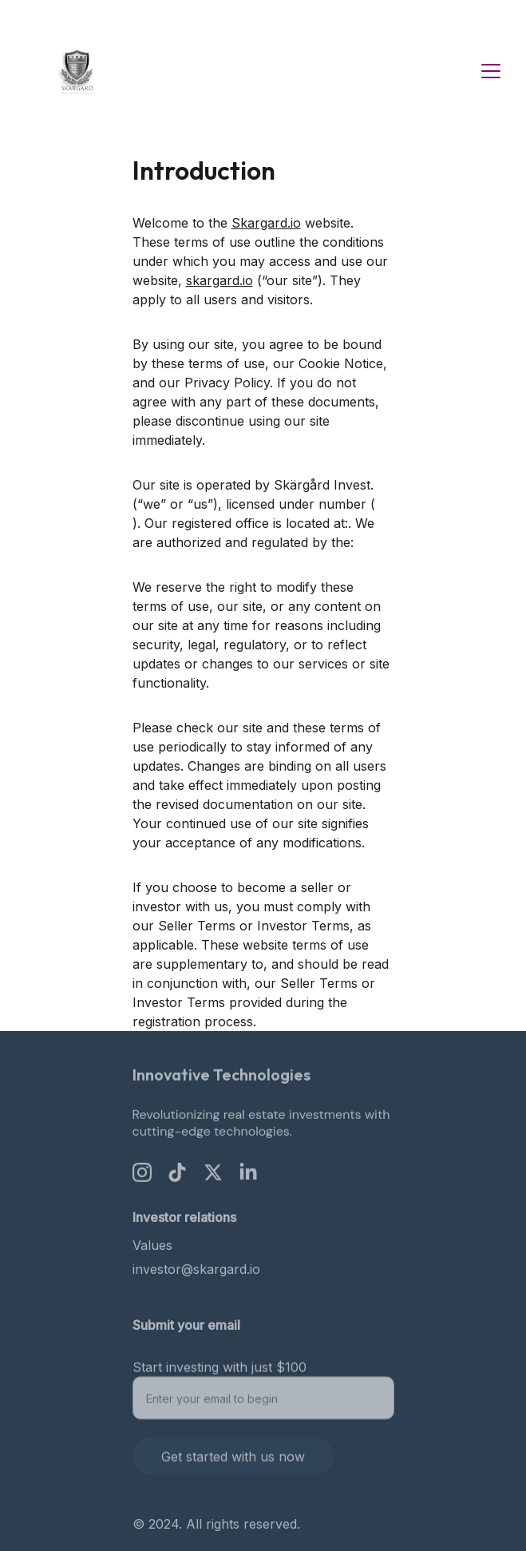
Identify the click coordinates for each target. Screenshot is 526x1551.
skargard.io (219, 280)
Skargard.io (266, 223)
